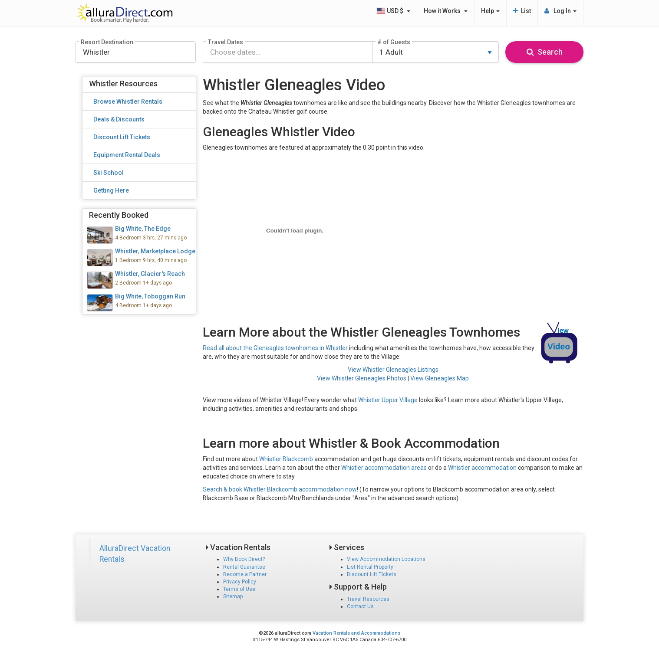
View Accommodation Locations (386, 559)
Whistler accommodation (482, 467)
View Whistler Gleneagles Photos (361, 378)
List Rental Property (370, 567)
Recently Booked (118, 215)
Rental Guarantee (244, 567)
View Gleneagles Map (439, 378)
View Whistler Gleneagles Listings (393, 369)
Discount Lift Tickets (371, 574)
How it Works (446, 10)
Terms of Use (239, 589)
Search (545, 51)
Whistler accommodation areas (384, 467)
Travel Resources (368, 599)
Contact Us (360, 606)
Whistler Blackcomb (286, 458)
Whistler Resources (123, 83)
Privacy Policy (239, 582)
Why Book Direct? (244, 559)
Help (490, 10)
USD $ (393, 10)
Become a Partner (245, 574)
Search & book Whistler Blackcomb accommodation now (280, 489)
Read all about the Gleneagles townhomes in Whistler (275, 347)
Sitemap (233, 596)
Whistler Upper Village (388, 399)
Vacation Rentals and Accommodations (356, 633)
